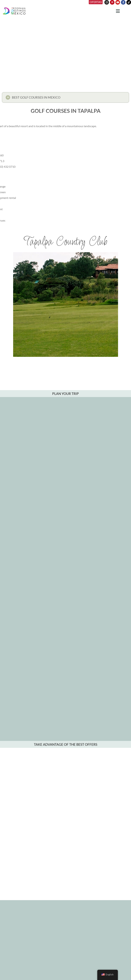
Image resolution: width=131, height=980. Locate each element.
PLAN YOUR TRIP (65, 394)
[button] (65, 98)
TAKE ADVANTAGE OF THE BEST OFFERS (65, 744)
